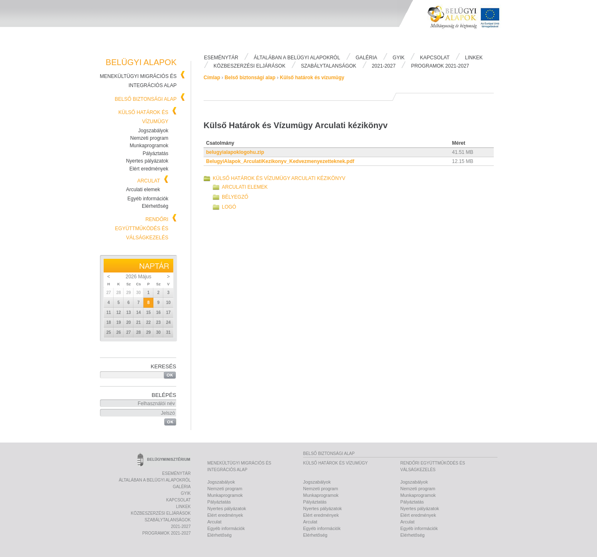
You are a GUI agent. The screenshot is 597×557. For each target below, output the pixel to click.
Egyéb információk (147, 199)
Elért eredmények (148, 169)
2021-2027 (384, 66)
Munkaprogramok (149, 145)
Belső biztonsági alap (146, 99)
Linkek (474, 58)
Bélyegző (235, 197)
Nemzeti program (149, 138)
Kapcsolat (434, 58)
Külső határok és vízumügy (312, 77)
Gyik (399, 58)
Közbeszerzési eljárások (249, 66)
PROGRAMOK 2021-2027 (440, 66)
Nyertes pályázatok (147, 161)
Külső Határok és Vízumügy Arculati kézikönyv (279, 178)
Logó (229, 207)
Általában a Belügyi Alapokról (297, 58)
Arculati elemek (143, 189)
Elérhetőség (155, 206)
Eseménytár (221, 58)
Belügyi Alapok (468, 25)
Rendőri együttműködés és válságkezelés (141, 228)
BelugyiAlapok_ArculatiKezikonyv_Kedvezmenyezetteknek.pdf (280, 161)
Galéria (366, 58)
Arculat (148, 181)
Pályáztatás (155, 153)
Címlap (212, 77)
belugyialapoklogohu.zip (235, 152)
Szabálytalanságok (329, 66)
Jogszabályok (153, 131)
